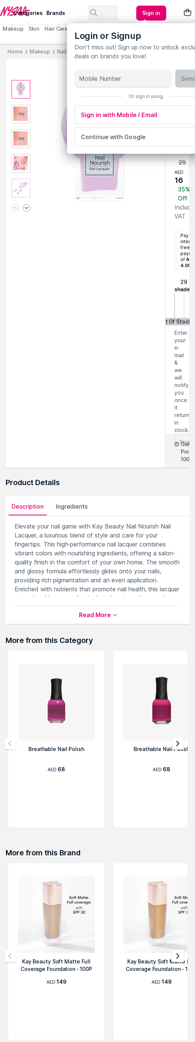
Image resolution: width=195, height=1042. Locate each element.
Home (15, 51)
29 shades (183, 284)
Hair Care (56, 28)
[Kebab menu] (151, 13)
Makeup (13, 28)
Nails (63, 51)
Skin (33, 28)
